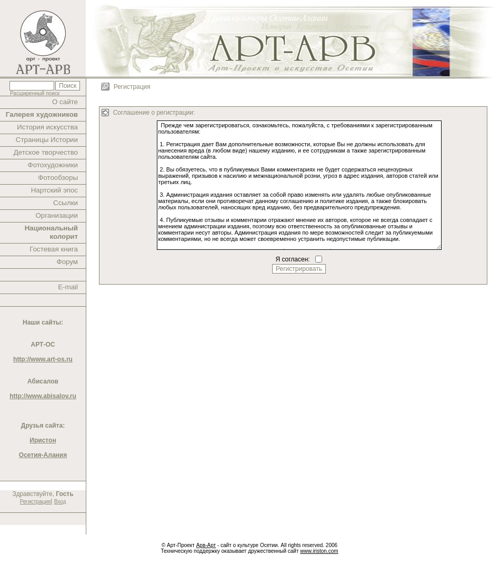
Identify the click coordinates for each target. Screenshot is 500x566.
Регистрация (35, 501)
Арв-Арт (206, 545)
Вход (60, 501)
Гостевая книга (53, 249)
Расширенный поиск (34, 93)
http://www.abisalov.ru (42, 396)
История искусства (47, 127)
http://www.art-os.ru (43, 359)
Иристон (42, 440)
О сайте (65, 102)
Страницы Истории (47, 140)
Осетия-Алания (43, 455)
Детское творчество (46, 152)
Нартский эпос (54, 190)
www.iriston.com (319, 551)
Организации (56, 215)
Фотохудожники (53, 165)
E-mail (68, 287)
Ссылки (65, 203)
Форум (67, 262)
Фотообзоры (58, 177)
